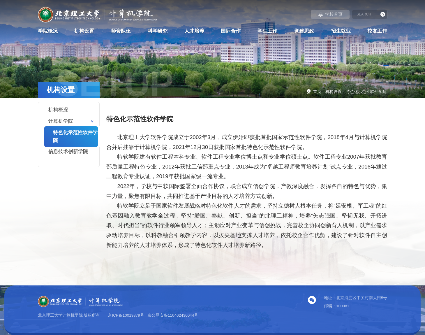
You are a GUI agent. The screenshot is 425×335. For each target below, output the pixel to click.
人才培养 (194, 31)
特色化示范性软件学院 (366, 92)
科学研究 (157, 31)
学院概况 (48, 31)
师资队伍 (121, 31)
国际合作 (231, 31)
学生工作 (267, 31)
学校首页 (330, 14)
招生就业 (341, 31)
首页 (313, 91)
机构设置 (84, 31)
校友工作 (377, 31)
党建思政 (304, 31)
